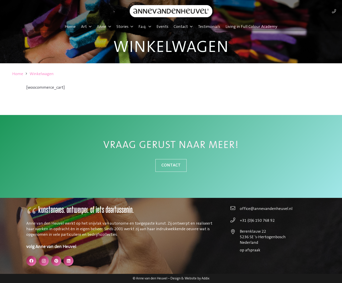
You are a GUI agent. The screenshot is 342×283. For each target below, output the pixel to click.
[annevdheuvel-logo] (171, 11)
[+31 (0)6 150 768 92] (235, 221)
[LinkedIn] (68, 261)
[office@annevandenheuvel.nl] (235, 209)
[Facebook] (31, 261)
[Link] (334, 11)
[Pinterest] (56, 261)
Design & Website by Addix (190, 278)
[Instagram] (44, 261)
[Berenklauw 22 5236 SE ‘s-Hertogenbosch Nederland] (235, 232)
